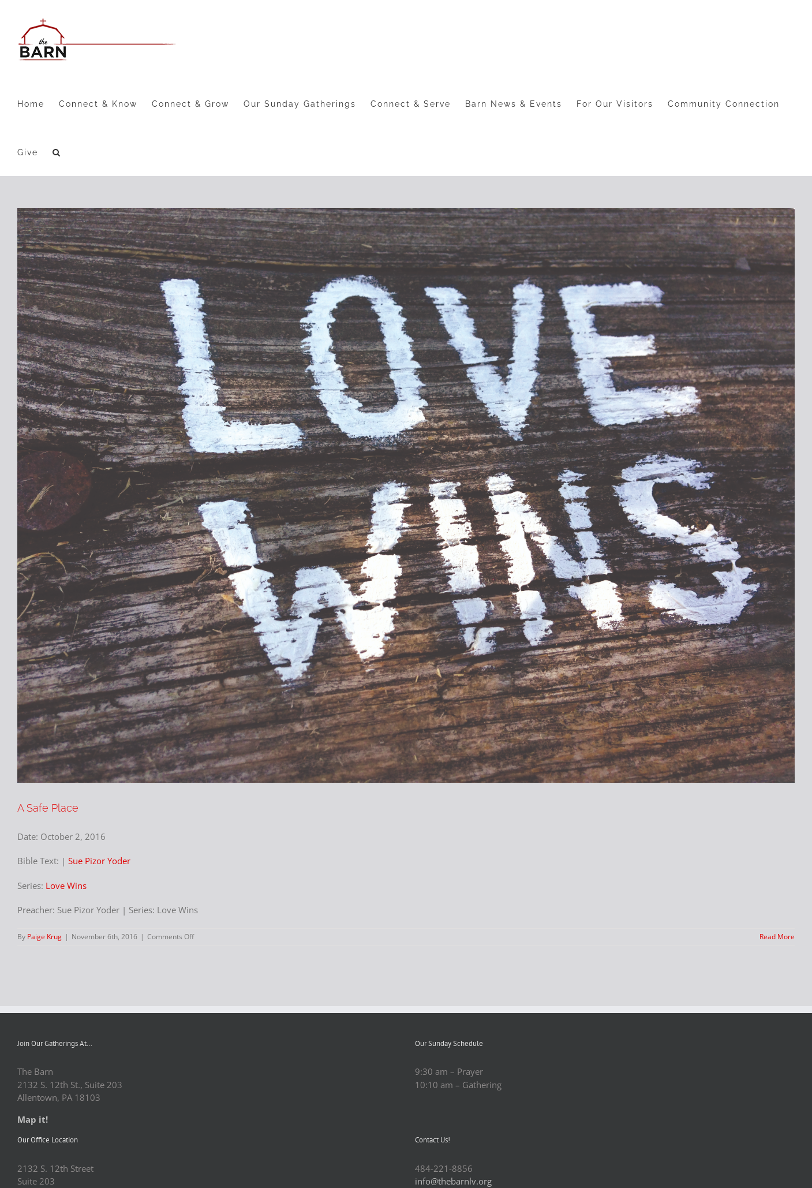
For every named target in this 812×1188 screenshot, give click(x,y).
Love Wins (66, 885)
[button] (57, 152)
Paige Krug (44, 937)
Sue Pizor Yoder (99, 860)
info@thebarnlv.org (453, 1181)
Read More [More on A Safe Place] (777, 937)
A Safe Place (47, 808)
